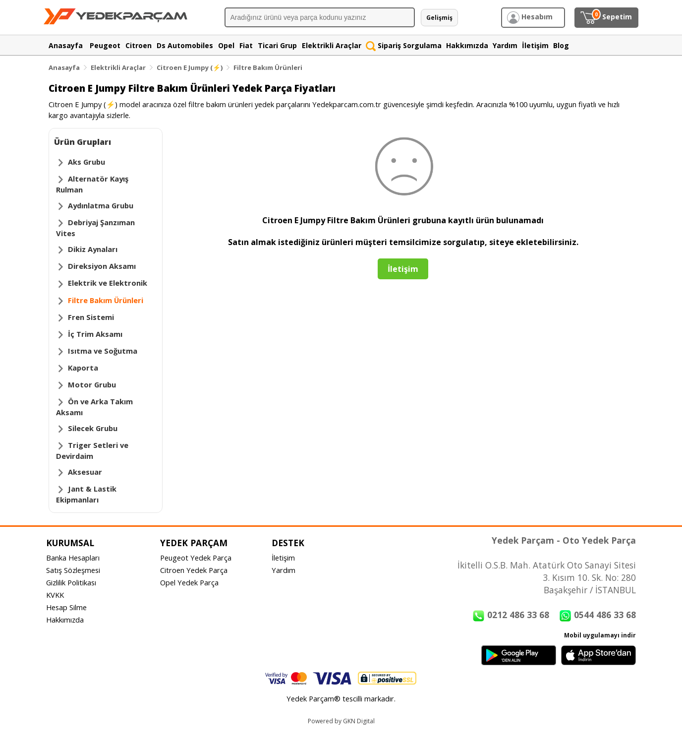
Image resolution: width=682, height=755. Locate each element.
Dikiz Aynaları (92, 249)
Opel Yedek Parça (189, 582)
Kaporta (83, 368)
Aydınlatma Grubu (100, 205)
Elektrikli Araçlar (118, 67)
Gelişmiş (439, 17)
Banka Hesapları (73, 558)
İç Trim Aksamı (95, 334)
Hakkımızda (65, 620)
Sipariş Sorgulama (404, 45)
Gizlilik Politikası (71, 582)
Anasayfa (64, 67)
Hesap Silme (66, 607)
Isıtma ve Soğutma (102, 351)
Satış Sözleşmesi (73, 570)
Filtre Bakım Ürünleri (267, 67)
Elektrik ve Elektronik (107, 283)
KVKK (55, 595)
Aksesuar (85, 472)
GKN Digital (359, 721)
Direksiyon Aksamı (102, 266)
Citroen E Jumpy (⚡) (190, 67)
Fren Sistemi (91, 317)
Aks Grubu (86, 162)
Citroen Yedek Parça (193, 570)
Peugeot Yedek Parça (195, 558)
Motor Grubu (92, 384)
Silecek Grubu (92, 428)
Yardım (283, 570)
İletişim (283, 558)
